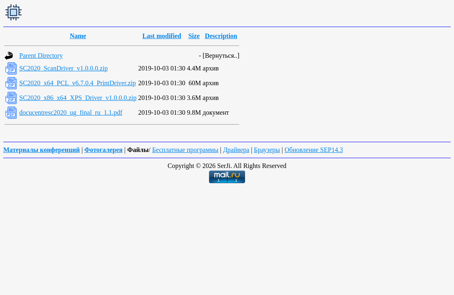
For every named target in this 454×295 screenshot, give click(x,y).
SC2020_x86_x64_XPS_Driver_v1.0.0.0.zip (77, 97)
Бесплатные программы (185, 149)
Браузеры (267, 149)
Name (78, 35)
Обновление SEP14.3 (313, 149)
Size (194, 35)
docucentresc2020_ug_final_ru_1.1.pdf (70, 112)
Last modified (161, 35)
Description (221, 35)
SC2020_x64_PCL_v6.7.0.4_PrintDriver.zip (77, 82)
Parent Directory (41, 55)
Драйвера (236, 149)
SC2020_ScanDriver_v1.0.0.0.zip (63, 68)
